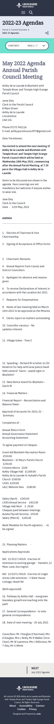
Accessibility (25, 705)
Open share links (47, 33)
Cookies (21, 709)
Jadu (38, 714)
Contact (40, 705)
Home (5, 29)
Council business (19, 29)
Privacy (33, 709)
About (13, 705)
